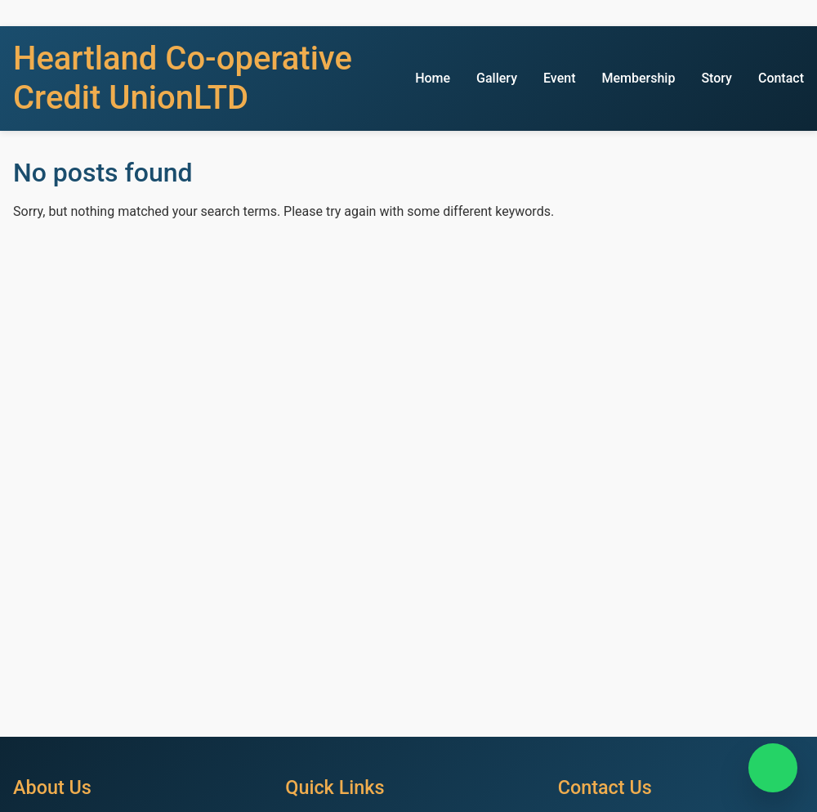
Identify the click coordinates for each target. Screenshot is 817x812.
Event (559, 78)
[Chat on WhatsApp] (772, 767)
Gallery (496, 78)
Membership (638, 78)
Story (716, 78)
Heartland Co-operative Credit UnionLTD (182, 78)
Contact (781, 78)
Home (432, 78)
